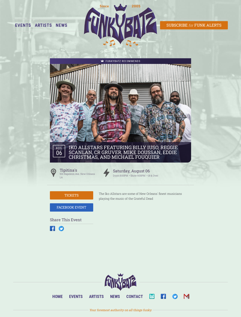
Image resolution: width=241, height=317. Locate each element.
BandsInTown (151, 297)
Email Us (186, 297)
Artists (43, 25)
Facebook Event (71, 207)
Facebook (163, 297)
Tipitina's (68, 170)
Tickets (71, 195)
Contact (134, 296)
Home (57, 296)
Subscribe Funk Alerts (194, 25)
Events (23, 25)
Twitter (174, 297)
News (61, 25)
